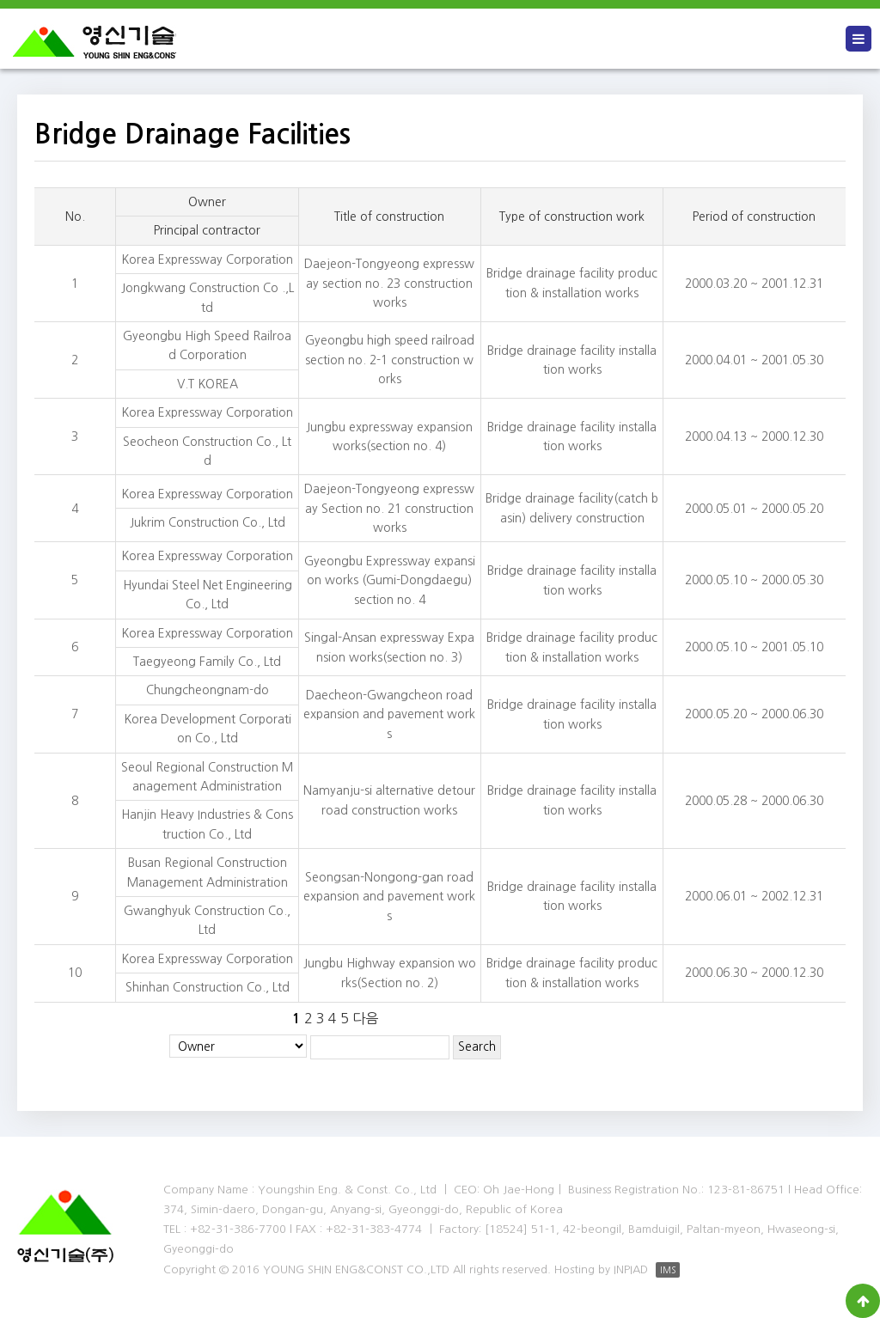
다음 (365, 1018)
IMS (667, 1270)
